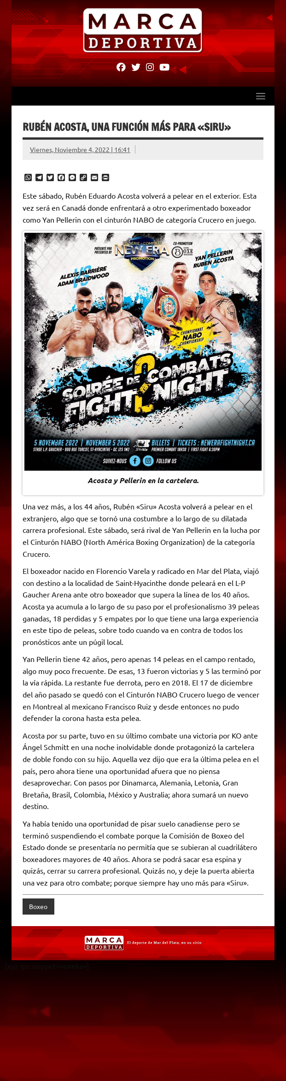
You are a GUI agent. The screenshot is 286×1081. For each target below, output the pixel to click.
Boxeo (38, 907)
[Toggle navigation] (260, 96)
